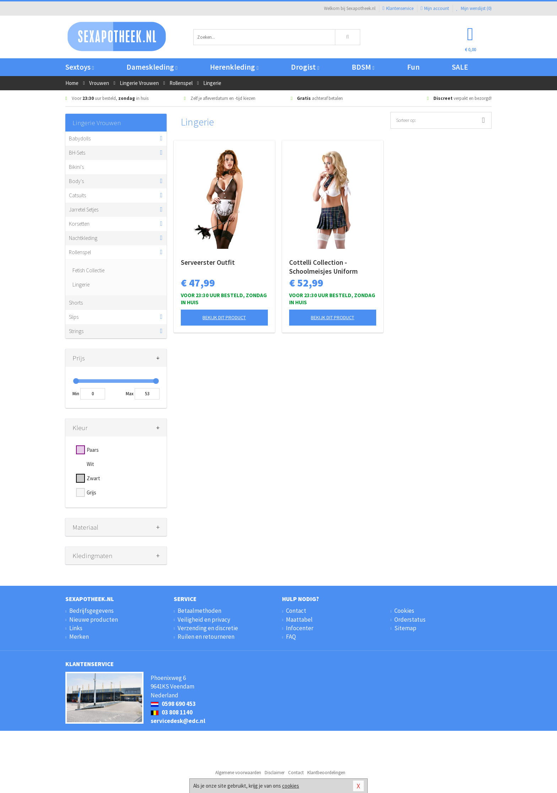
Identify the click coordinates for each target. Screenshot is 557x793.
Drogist (305, 67)
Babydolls (80, 138)
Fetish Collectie (88, 270)
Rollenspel (80, 252)
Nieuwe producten (93, 619)
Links (75, 628)
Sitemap (405, 628)
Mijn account (435, 8)
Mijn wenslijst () (474, 8)
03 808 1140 (172, 712)
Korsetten (79, 223)
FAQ (291, 637)
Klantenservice (398, 8)
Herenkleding (234, 67)
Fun (413, 67)
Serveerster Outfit (208, 262)
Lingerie (81, 284)
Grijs (91, 492)
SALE (460, 67)
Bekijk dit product (224, 317)
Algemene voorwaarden (238, 773)
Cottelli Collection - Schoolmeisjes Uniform (323, 266)
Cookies (404, 611)
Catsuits (77, 195)
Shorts (76, 302)
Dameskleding (151, 67)
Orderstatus (410, 619)
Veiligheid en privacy (204, 619)
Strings (76, 331)
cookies (290, 785)
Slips (74, 317)
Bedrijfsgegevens (91, 611)
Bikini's (76, 167)
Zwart (93, 478)
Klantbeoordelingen (326, 773)
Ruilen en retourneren (206, 637)
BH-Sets (77, 152)
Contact (296, 611)
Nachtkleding (83, 238)
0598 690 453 (173, 704)
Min (75, 394)
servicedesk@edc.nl (178, 721)
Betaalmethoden (199, 611)
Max (130, 394)
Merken (79, 637)
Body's (76, 181)
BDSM (363, 67)
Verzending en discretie (208, 628)
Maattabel (299, 619)
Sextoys (79, 67)
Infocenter (299, 628)
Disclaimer (275, 773)
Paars (93, 449)
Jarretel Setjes (83, 209)
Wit (90, 464)
